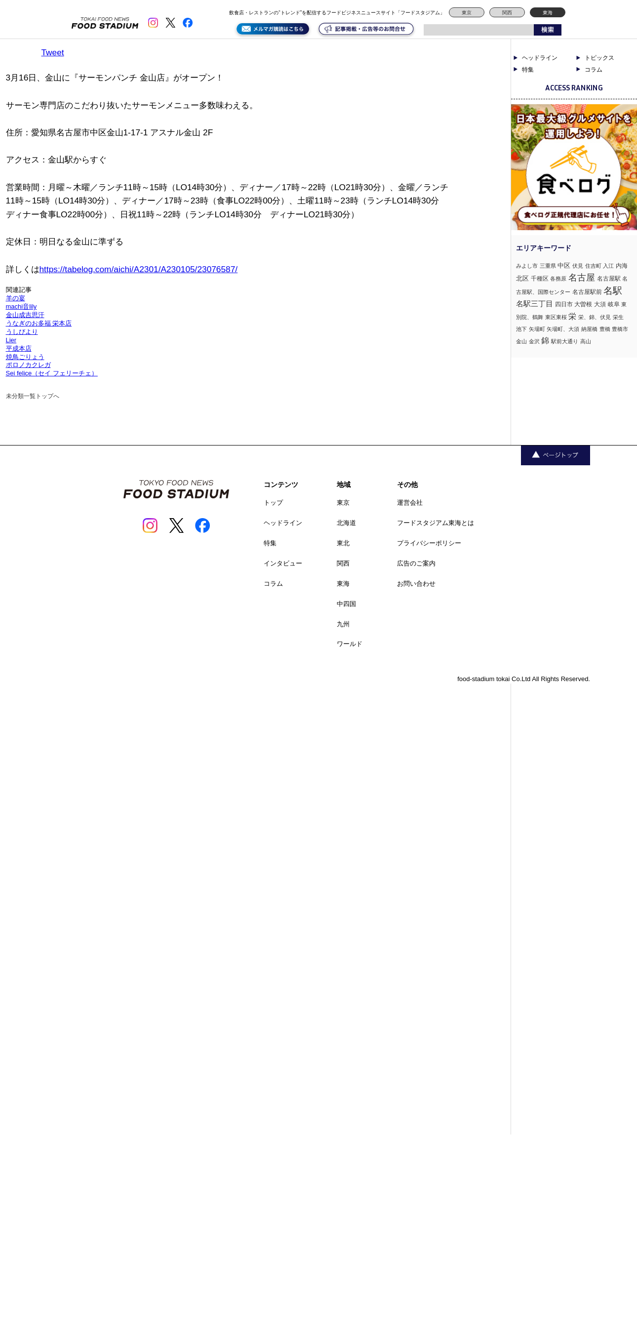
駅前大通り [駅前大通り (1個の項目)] (564, 341)
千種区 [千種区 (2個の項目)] (540, 278)
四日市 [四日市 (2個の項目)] (564, 304)
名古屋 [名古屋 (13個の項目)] (581, 277)
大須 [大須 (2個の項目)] (600, 304)
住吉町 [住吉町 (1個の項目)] (593, 266)
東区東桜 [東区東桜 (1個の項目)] (556, 317)
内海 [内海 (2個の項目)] (622, 265)
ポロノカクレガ (28, 364)
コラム (593, 69)
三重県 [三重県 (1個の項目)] (548, 266)
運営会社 (410, 502)
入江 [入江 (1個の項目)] (608, 266)
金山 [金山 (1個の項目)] (521, 341)
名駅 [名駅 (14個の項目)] (612, 290)
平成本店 (19, 348)
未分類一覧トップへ (32, 396)
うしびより (22, 331)
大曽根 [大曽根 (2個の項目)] (583, 304)
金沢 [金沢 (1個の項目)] (534, 341)
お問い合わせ (416, 583)
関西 (507, 12)
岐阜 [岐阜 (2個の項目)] (614, 304)
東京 (467, 12)
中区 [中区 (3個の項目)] (563, 265)
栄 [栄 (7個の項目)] (572, 316)
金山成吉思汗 (25, 315)
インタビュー (283, 563)
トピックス (599, 57)
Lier (11, 340)
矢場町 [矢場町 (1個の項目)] (537, 329)
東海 (548, 12)
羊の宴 (15, 298)
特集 (528, 69)
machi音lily (21, 306)
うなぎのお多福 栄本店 (39, 323)
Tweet (52, 52)
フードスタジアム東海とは (435, 523)
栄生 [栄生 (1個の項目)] (618, 317)
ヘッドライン (539, 57)
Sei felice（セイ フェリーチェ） (52, 373)
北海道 (346, 523)
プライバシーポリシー (429, 543)
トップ (273, 502)
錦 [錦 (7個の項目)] (545, 340)
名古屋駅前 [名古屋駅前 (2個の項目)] (587, 291)
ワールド (349, 644)
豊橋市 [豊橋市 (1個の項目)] (620, 329)
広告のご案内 (416, 563)
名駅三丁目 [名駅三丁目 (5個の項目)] (534, 303)
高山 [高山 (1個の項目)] (585, 341)
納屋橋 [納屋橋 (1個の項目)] (589, 329)
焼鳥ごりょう (25, 357)
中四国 (346, 604)
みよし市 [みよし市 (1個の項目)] (527, 266)
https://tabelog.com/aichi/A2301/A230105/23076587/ (139, 269)
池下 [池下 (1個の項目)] (521, 329)
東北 (343, 543)
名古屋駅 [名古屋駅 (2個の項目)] (609, 278)
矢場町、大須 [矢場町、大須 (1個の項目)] (563, 329)
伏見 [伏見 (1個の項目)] (577, 266)
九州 (343, 624)
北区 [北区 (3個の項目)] (522, 278)
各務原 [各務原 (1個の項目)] (558, 279)
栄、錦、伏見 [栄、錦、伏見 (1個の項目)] (594, 317)
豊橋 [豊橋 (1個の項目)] (604, 329)
